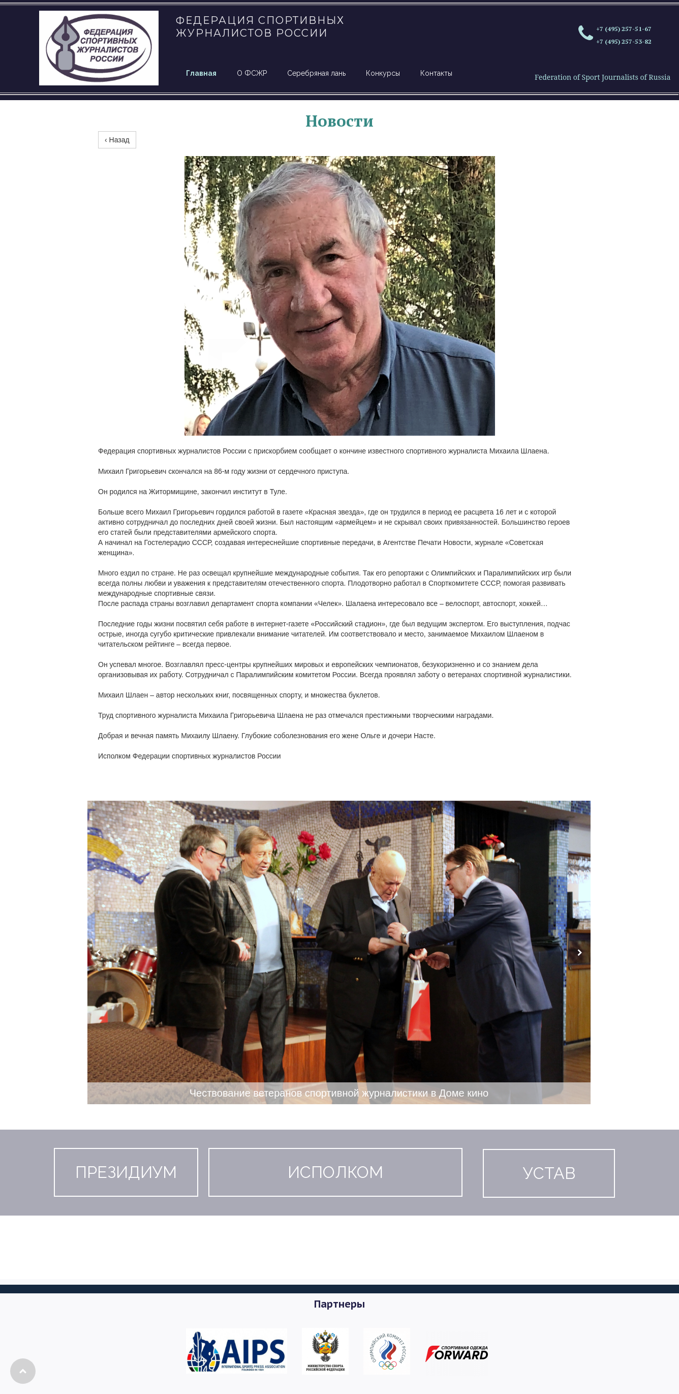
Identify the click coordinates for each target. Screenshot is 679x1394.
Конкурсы (383, 73)
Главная (201, 73)
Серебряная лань (316, 73)
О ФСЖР (252, 73)
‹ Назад (117, 140)
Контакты (436, 73)
